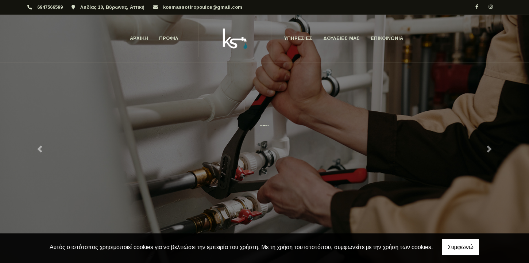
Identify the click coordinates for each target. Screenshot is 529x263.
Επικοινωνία (387, 38)
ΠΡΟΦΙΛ (168, 38)
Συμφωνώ (461, 247)
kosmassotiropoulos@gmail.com (202, 7)
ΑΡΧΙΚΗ (139, 38)
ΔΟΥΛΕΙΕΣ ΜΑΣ (341, 38)
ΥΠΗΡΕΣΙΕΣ (298, 38)
